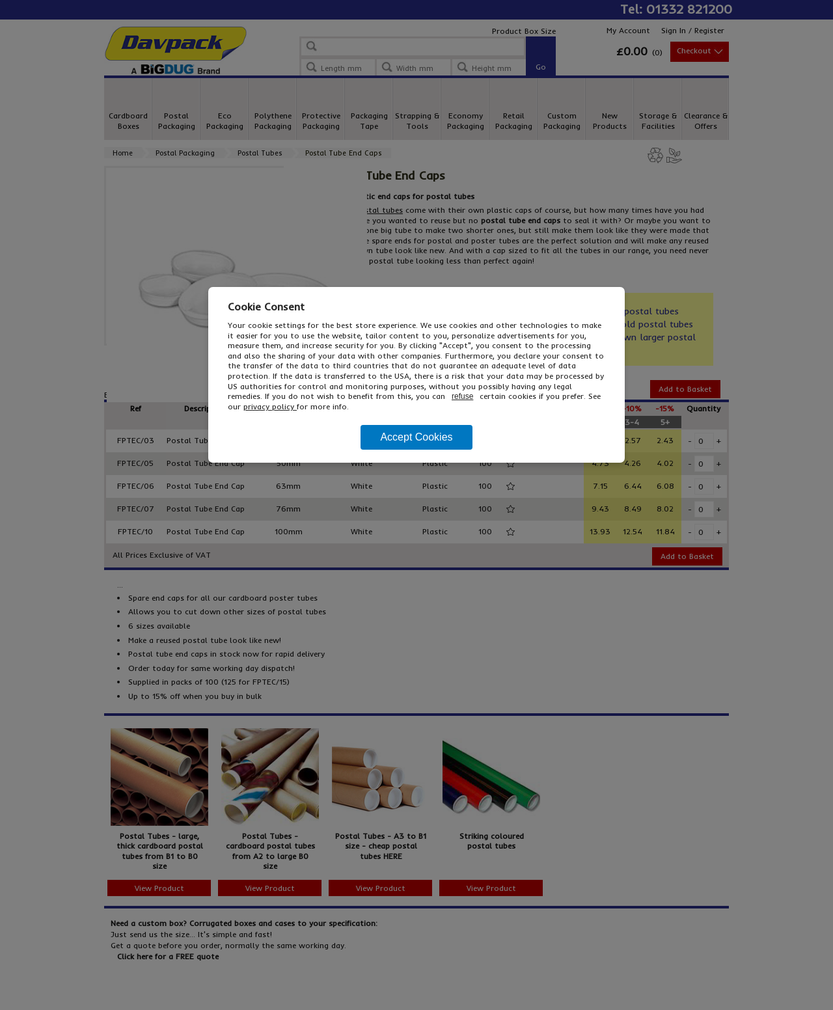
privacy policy (270, 406)
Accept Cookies (416, 437)
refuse (462, 396)
